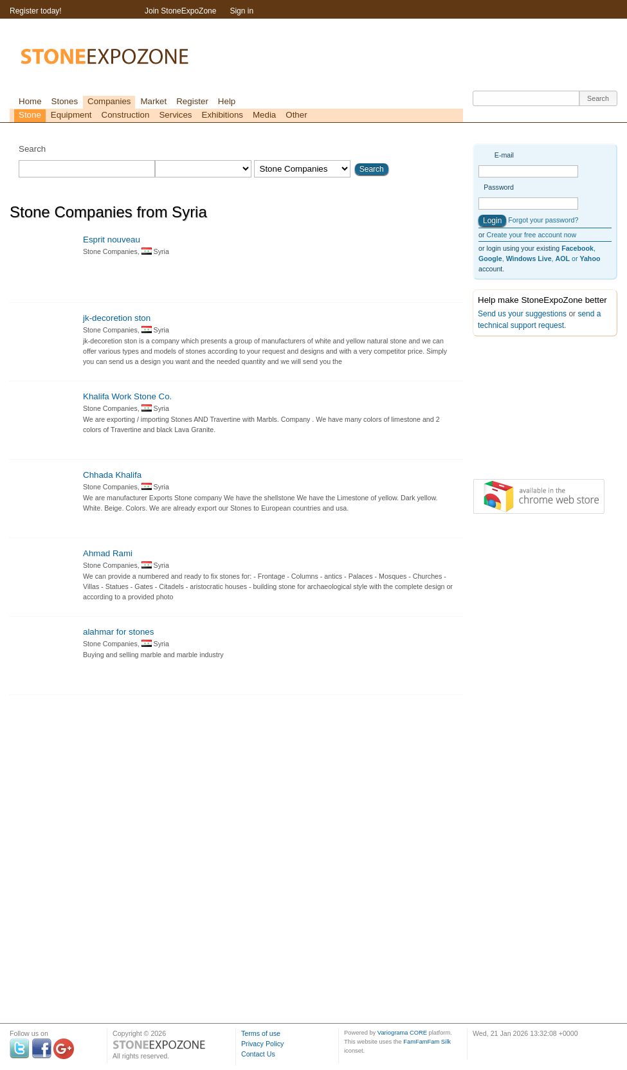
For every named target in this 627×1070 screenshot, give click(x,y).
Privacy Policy (262, 1043)
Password (499, 187)
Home (30, 101)
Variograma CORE (402, 1032)
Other (296, 115)
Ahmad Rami (107, 553)
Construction (126, 115)
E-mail (504, 155)
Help (226, 101)
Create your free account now (531, 235)
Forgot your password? (543, 220)
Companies (109, 101)
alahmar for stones (118, 632)
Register (192, 101)
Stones (64, 101)
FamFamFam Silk (427, 1041)
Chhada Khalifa (112, 475)
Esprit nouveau (111, 239)
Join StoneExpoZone (180, 10)
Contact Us (258, 1054)
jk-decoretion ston (116, 318)
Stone (30, 115)
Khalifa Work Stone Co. (127, 396)
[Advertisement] (537, 410)
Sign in (241, 10)
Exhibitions (222, 115)
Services (175, 115)
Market (153, 101)
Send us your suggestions (522, 313)
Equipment (71, 115)
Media (264, 115)
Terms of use (260, 1033)
